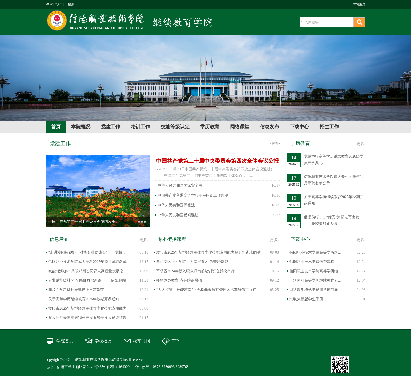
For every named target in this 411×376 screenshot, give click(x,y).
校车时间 (141, 341)
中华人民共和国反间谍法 (178, 215)
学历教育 (209, 126)
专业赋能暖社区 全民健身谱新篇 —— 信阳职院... (88, 280)
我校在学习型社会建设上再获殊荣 (76, 290)
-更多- (275, 143)
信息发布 (269, 126)
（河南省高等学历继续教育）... (315, 280)
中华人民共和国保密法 (176, 205)
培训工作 (140, 126)
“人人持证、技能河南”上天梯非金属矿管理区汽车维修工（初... (207, 290)
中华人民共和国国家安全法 (180, 185)
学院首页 (64, 341)
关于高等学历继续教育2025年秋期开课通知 (83, 299)
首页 (56, 126)
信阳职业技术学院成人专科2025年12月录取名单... (89, 262)
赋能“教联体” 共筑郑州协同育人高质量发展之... (87, 271)
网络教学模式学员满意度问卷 (313, 290)
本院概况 (80, 126)
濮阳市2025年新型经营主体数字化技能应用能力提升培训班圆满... (210, 252)
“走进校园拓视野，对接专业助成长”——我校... (86, 252)
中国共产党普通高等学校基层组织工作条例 (193, 195)
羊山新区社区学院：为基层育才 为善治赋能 (192, 262)
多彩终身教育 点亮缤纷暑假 (179, 280)
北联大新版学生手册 (306, 299)
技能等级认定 (175, 126)
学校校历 (103, 341)
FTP (175, 341)
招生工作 (329, 126)
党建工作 (110, 126)
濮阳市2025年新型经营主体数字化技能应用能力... (89, 308)
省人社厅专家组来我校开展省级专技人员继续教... (89, 318)
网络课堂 (239, 126)
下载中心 (299, 126)
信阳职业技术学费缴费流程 (311, 262)
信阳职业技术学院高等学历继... (315, 252)
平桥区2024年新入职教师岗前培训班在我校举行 (195, 271)
